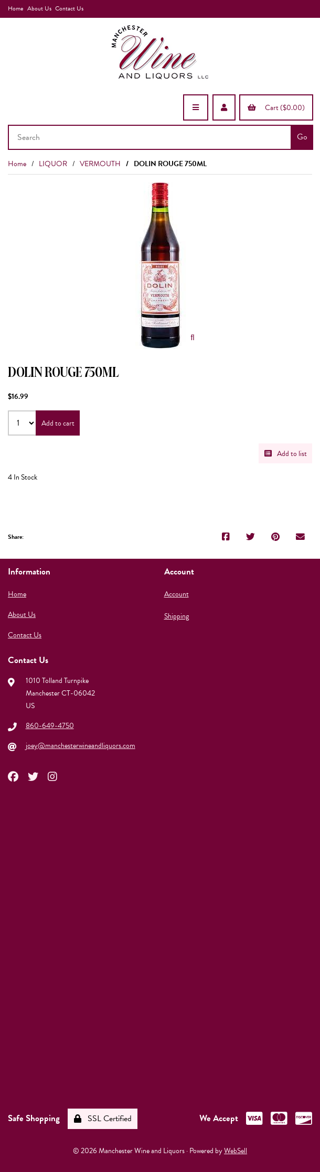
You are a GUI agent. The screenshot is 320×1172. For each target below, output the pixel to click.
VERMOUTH (100, 163)
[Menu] (195, 107)
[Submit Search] (302, 137)
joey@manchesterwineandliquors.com (80, 745)
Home (15, 8)
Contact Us (69, 8)
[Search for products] (150, 137)
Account (176, 594)
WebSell (235, 1150)
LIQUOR (53, 163)
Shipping (176, 616)
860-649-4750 (50, 725)
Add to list (285, 453)
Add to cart (57, 423)
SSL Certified (103, 1118)
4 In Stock (22, 477)
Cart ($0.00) (276, 107)
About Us (39, 8)
